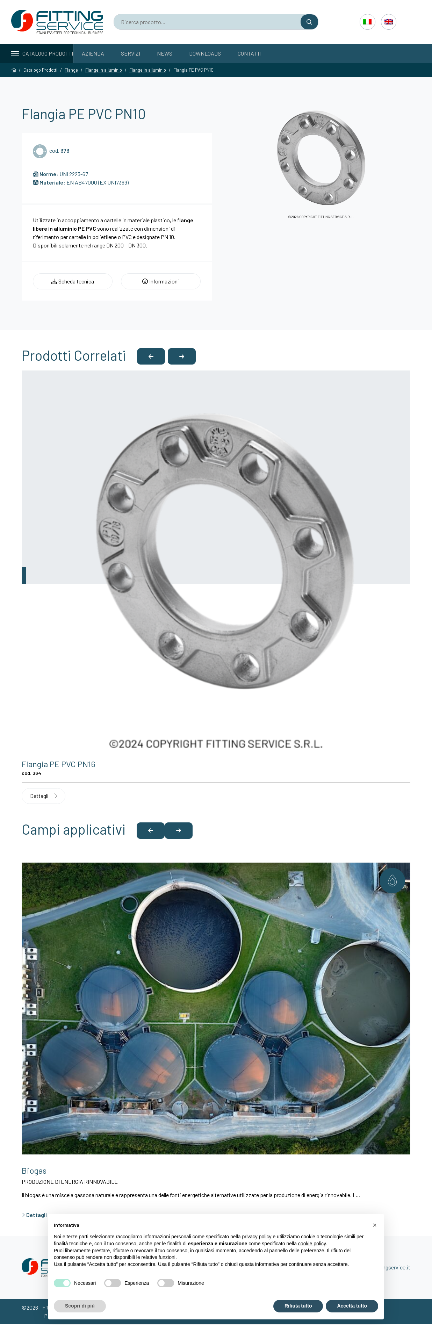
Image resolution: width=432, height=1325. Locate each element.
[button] (151, 356)
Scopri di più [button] (80, 1306)
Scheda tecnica (72, 281)
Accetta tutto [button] (352, 1306)
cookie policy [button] (312, 1243)
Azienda (93, 53)
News (164, 53)
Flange (71, 70)
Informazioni (160, 281)
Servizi (130, 53)
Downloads (205, 53)
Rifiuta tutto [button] (298, 1306)
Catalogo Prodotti (42, 53)
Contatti (249, 53)
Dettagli (44, 796)
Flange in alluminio (103, 70)
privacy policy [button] (257, 1236)
